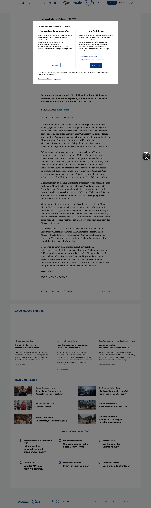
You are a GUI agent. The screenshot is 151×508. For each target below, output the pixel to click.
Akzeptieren (96, 65)
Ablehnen (55, 65)
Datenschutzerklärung (45, 46)
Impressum (57, 79)
